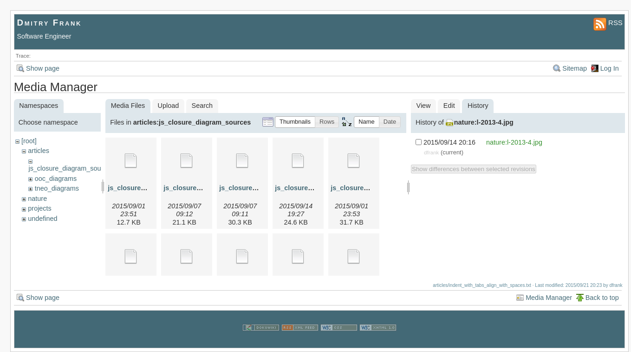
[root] (29, 141)
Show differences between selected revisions (473, 169)
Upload (168, 105)
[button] (295, 122)
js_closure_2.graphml (197, 188)
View (423, 105)
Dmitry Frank (49, 22)
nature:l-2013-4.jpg (484, 122)
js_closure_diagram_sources (70, 168)
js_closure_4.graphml (309, 188)
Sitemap (574, 68)
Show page (42, 68)
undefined (42, 218)
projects (39, 208)
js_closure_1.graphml (142, 188)
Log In (609, 68)
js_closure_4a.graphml (367, 188)
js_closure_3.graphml (253, 188)
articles (38, 150)
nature (37, 198)
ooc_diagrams (56, 178)
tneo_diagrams (57, 188)
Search (202, 105)
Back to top (602, 297)
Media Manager (549, 297)
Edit (449, 105)
